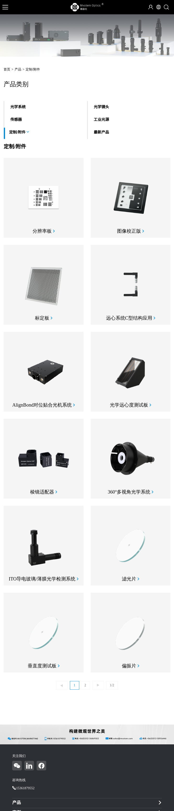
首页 (7, 69)
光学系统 (18, 107)
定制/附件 (33, 69)
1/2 (112, 685)
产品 (18, 69)
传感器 (16, 120)
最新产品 (101, 132)
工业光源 (101, 120)
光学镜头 (101, 107)
